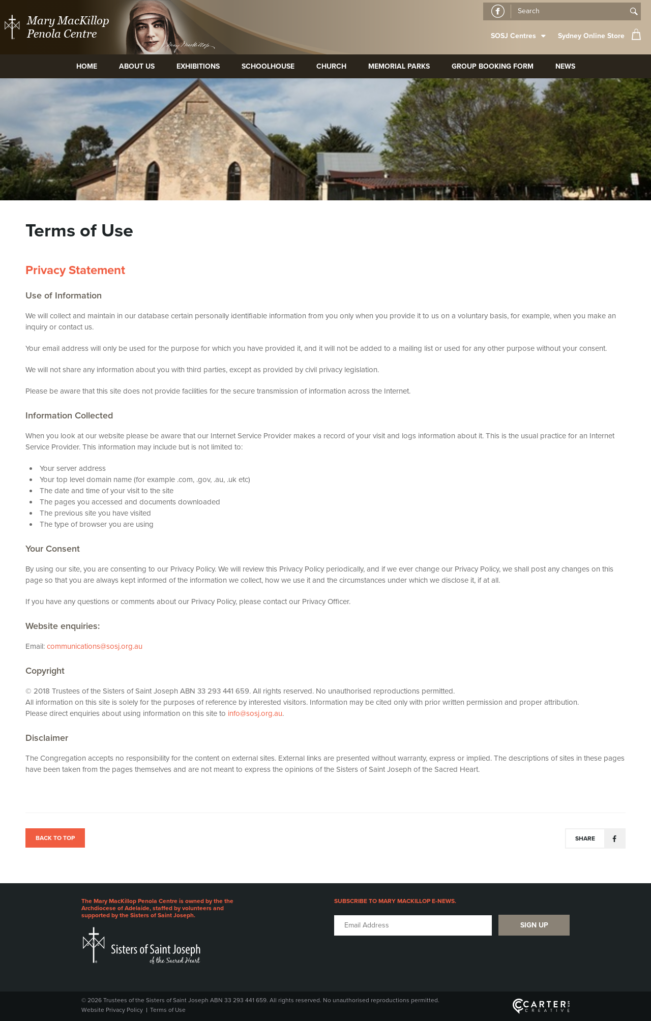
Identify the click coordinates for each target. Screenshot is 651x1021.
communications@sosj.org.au (94, 646)
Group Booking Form (493, 66)
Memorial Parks (399, 66)
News (565, 66)
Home (86, 66)
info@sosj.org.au (255, 713)
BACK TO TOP (55, 838)
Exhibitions (198, 66)
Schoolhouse (268, 66)
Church (331, 66)
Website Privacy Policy (112, 1009)
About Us (137, 66)
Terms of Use (168, 1009)
